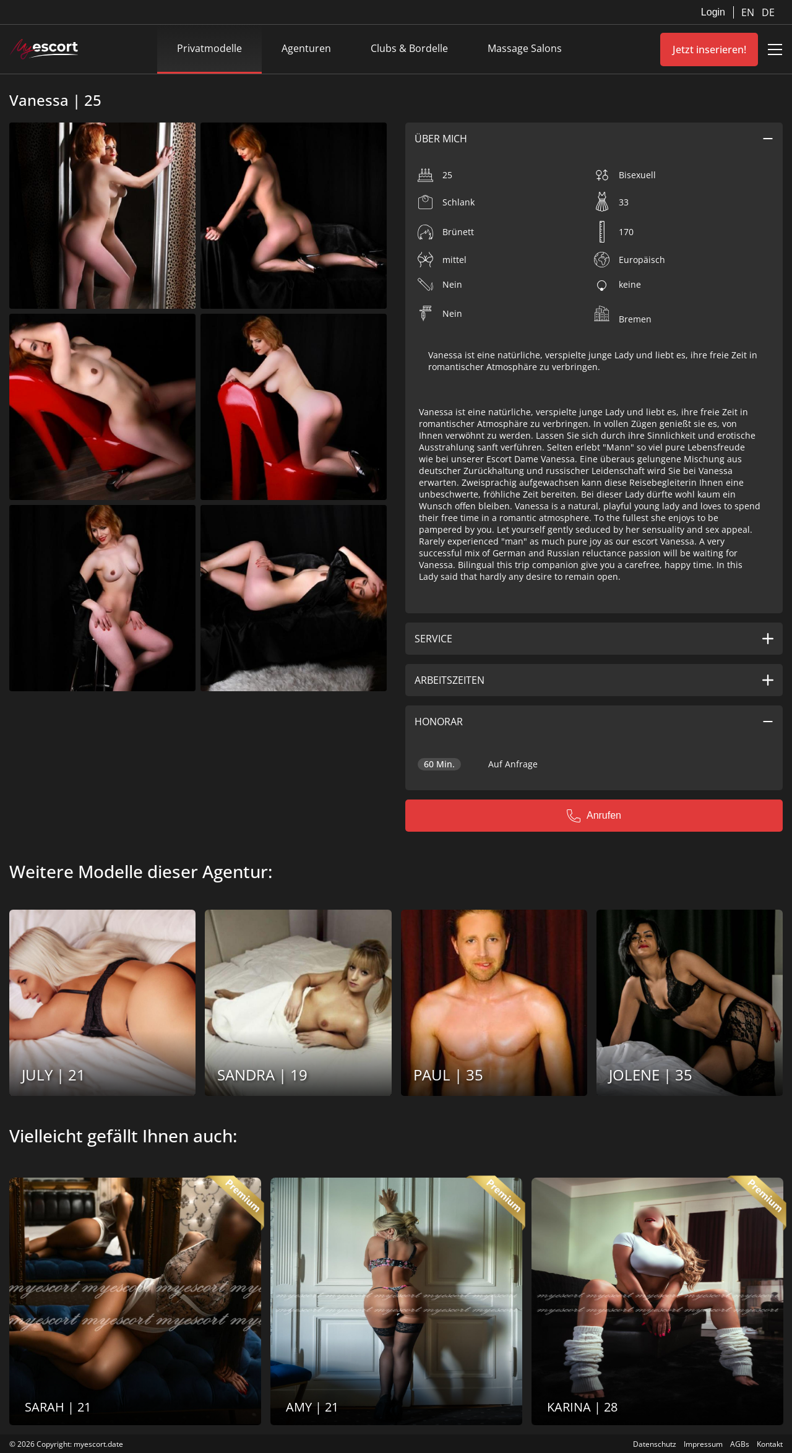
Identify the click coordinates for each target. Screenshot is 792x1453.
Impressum (703, 1444)
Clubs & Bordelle (409, 48)
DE (768, 12)
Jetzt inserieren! (709, 49)
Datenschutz (654, 1444)
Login (713, 12)
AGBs (739, 1444)
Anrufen (594, 815)
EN (749, 12)
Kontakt (770, 1444)
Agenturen (306, 48)
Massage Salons (525, 48)
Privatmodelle (209, 48)
